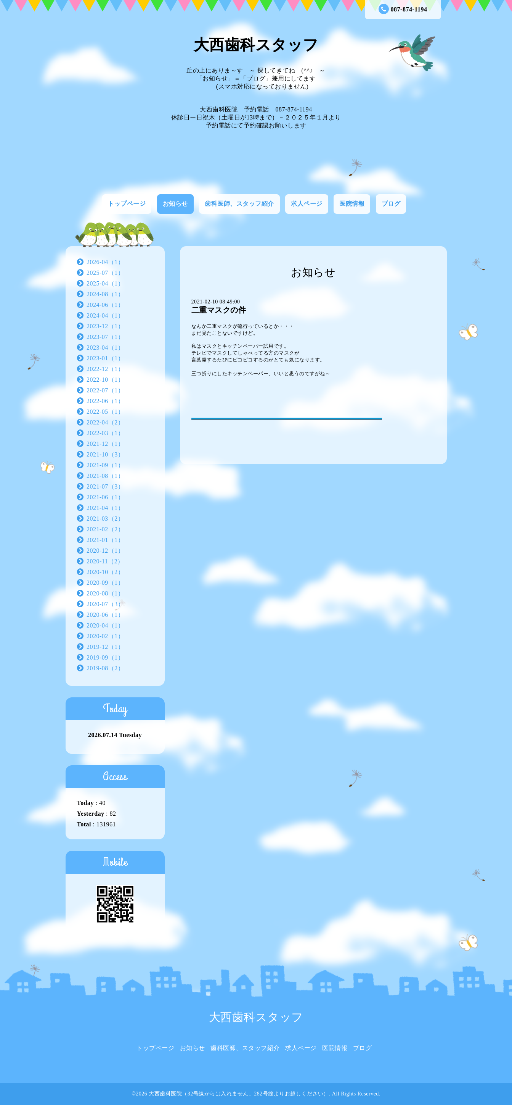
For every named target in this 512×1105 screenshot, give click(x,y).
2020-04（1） (105, 625)
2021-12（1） (105, 443)
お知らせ (175, 203)
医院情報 (351, 203)
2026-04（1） (105, 262)
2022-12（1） (105, 369)
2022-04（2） (105, 422)
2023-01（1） (105, 358)
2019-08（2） (105, 668)
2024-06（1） (105, 305)
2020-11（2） (105, 561)
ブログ (391, 203)
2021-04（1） (105, 508)
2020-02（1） (105, 636)
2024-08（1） (105, 294)
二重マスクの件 (218, 310)
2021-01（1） (105, 540)
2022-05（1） (105, 411)
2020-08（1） (105, 593)
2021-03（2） (105, 518)
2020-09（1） (105, 582)
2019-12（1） (105, 647)
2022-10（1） (105, 379)
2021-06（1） (105, 497)
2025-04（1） (105, 283)
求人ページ (307, 203)
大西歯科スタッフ (256, 44)
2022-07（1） (105, 390)
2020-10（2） (105, 572)
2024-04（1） (105, 315)
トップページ (127, 203)
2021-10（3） (105, 454)
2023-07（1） (105, 337)
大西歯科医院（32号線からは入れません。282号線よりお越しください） (239, 1094)
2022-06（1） (105, 401)
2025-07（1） (105, 272)
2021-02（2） (105, 529)
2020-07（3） (105, 604)
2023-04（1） (105, 347)
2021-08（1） (105, 476)
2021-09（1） (105, 465)
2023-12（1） (105, 326)
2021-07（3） (105, 486)
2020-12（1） (105, 550)
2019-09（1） (105, 657)
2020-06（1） (105, 614)
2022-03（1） (105, 433)
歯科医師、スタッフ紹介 (239, 203)
